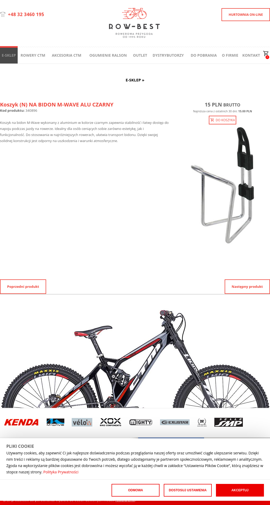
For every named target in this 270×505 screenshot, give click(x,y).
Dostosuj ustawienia (188, 490)
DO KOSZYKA (222, 120)
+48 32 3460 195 (26, 14)
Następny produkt (247, 286)
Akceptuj (240, 490)
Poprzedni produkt (23, 286)
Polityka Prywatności (60, 471)
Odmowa (135, 490)
